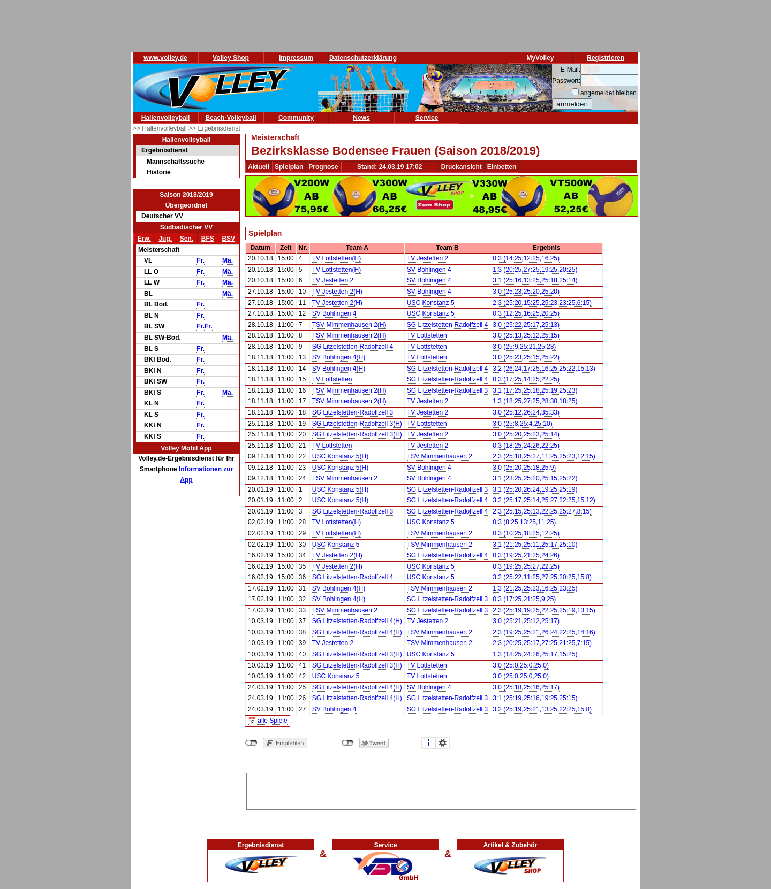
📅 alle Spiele (268, 720)
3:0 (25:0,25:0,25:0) (521, 665)
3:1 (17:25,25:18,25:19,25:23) (535, 390)
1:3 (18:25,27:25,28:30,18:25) (535, 401)
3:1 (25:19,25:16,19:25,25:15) (535, 698)
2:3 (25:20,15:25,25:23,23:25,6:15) (542, 302)
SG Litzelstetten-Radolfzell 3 (447, 390)
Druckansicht (461, 167)
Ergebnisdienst (164, 150)
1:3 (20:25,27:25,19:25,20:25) (535, 269)
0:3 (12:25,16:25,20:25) (526, 313)
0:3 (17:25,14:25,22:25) (526, 379)
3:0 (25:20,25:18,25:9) (524, 467)
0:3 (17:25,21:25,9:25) (524, 599)
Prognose (323, 167)
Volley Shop (231, 58)
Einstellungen (442, 743)
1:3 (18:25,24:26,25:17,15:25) (535, 654)
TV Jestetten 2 (427, 258)
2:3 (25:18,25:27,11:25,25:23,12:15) (544, 456)
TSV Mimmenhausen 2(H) (349, 324)
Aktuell (258, 167)
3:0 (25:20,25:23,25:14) (526, 434)
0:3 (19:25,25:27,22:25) (526, 566)
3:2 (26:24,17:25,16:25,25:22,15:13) (544, 368)
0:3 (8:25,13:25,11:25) (524, 522)
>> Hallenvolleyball (160, 128)
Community (296, 117)
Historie (159, 172)
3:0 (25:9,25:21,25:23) (524, 346)
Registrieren (605, 58)
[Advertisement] (441, 789)
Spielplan (289, 167)
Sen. (186, 238)
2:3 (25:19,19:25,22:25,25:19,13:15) (544, 610)
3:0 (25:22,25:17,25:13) (526, 324)
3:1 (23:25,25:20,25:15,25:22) (535, 478)
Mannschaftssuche (176, 161)
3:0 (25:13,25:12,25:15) (526, 335)
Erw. (144, 238)
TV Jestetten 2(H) (337, 291)
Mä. (227, 260)
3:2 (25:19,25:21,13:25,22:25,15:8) (542, 709)
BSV (228, 238)
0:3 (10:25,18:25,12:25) (526, 533)
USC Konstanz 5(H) (340, 456)
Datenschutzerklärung (363, 58)
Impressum (296, 58)
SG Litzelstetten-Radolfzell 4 (447, 324)
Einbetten (502, 167)
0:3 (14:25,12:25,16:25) (526, 258)
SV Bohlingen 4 (429, 269)
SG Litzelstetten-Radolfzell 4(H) (357, 621)
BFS (207, 238)
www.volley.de (165, 58)
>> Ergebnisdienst (214, 128)
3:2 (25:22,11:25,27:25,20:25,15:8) (542, 577)
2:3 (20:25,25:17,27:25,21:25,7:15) (542, 643)
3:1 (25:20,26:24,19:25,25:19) (535, 489)
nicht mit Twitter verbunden (348, 743)
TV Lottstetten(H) (336, 258)
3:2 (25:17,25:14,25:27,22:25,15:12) (544, 500)
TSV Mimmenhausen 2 (439, 456)
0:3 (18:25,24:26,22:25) (526, 445)
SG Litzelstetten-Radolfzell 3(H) (357, 423)
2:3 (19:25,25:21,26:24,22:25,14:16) (544, 632)
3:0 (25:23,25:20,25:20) (526, 291)
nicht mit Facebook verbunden (251, 743)
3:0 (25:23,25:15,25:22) (526, 357)
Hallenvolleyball (165, 117)
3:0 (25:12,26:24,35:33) (526, 412)
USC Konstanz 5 (431, 302)
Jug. (165, 238)
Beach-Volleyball (230, 117)
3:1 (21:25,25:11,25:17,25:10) (535, 544)
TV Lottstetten (427, 335)
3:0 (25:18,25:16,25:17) (526, 687)
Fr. (200, 260)
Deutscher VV (162, 216)
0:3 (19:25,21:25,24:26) (526, 555)
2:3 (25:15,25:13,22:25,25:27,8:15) (542, 511)
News (361, 117)
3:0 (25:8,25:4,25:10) (522, 423)
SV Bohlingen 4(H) (338, 357)
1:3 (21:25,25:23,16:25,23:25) (535, 588)
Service (427, 117)
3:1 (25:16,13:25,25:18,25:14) (535, 280)
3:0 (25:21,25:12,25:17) (526, 621)
